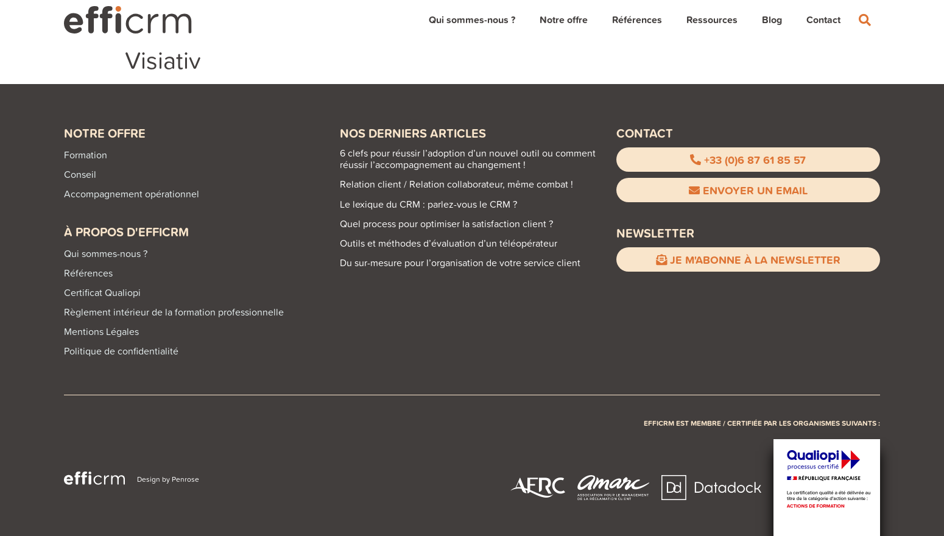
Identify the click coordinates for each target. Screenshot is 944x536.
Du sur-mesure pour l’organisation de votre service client (460, 262)
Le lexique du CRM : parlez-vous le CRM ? (428, 204)
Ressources (712, 20)
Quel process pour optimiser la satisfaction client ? (446, 223)
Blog (772, 20)
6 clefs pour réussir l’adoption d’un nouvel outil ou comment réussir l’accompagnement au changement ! (468, 158)
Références (637, 20)
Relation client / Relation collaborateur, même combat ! (456, 184)
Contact (823, 20)
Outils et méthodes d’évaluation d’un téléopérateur (448, 243)
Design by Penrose (168, 479)
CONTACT (644, 133)
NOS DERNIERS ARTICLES (413, 133)
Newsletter (655, 233)
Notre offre (564, 20)
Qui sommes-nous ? (472, 20)
